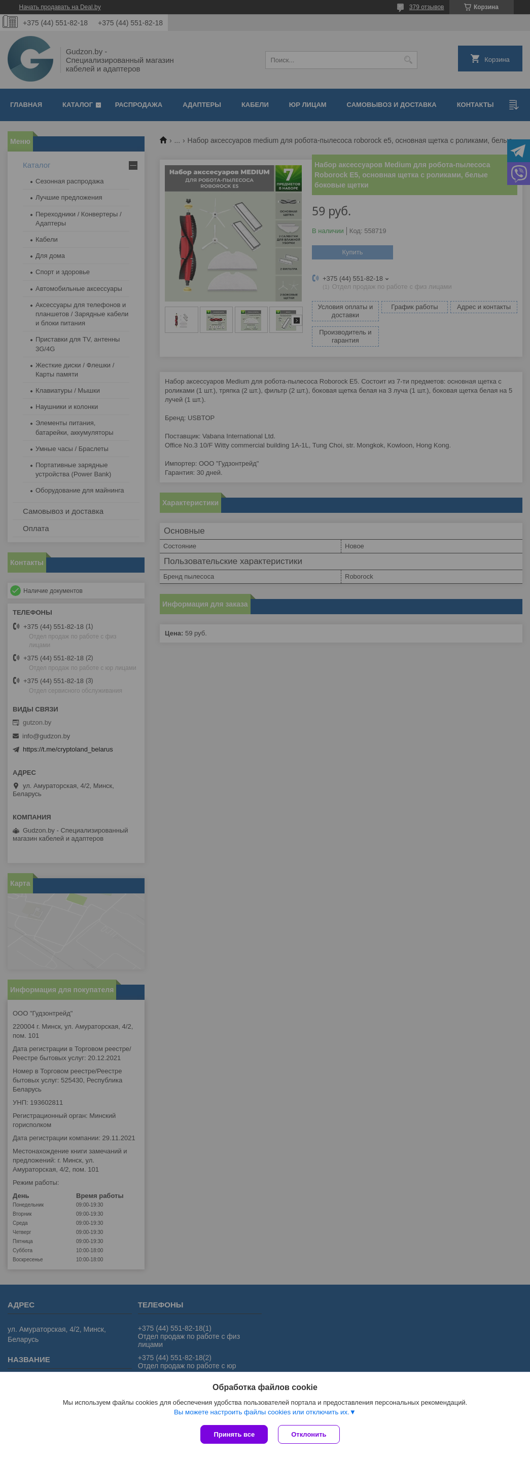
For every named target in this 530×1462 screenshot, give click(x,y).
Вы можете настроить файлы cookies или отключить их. (261, 1412)
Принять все (234, 1434)
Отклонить (308, 1434)
